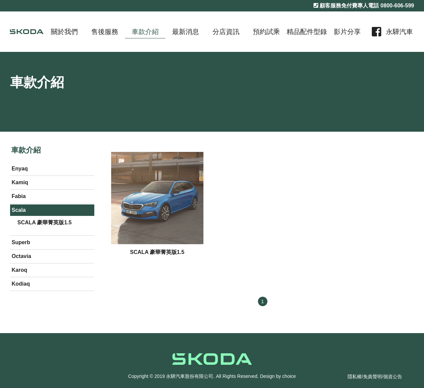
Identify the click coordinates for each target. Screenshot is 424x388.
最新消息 (185, 31)
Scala (19, 210)
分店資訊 (226, 31)
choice (289, 376)
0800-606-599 (397, 5)
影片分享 (347, 31)
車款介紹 (145, 31)
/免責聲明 (372, 376)
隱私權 (355, 376)
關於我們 (64, 31)
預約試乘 (266, 31)
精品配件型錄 (307, 31)
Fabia (19, 196)
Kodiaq (21, 284)
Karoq (19, 270)
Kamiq (20, 182)
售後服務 (104, 31)
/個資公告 (392, 376)
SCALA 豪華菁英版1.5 (45, 222)
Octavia (21, 256)
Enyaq (20, 168)
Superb (21, 242)
